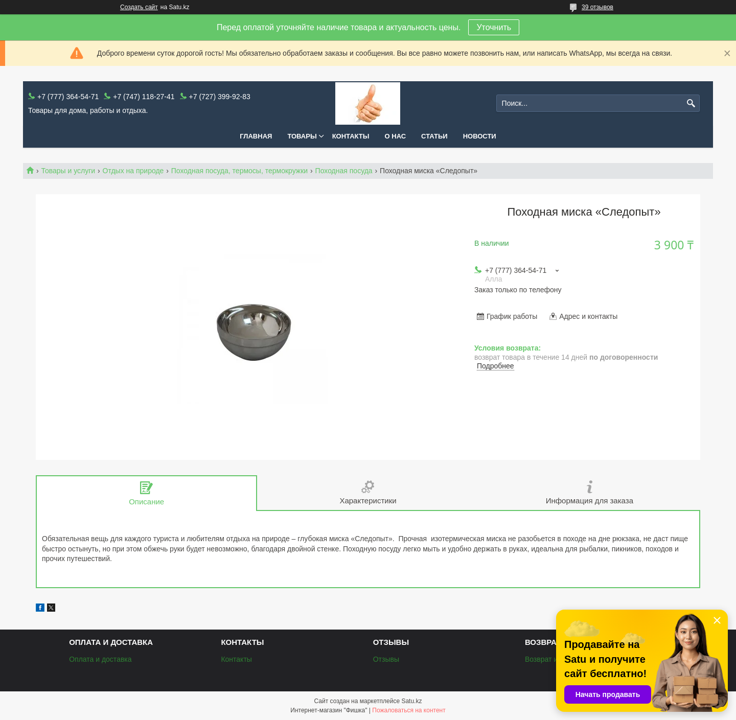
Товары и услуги (68, 171)
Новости (479, 136)
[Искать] (691, 103)
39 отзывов (597, 7)
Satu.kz (411, 701)
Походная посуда (344, 171)
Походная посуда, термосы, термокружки (239, 171)
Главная (256, 136)
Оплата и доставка (100, 659)
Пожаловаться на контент (408, 710)
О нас (395, 136)
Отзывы (386, 659)
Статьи (434, 136)
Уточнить (493, 27)
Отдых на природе (133, 171)
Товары (301, 136)
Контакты (351, 136)
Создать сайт (139, 7)
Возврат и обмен (553, 659)
